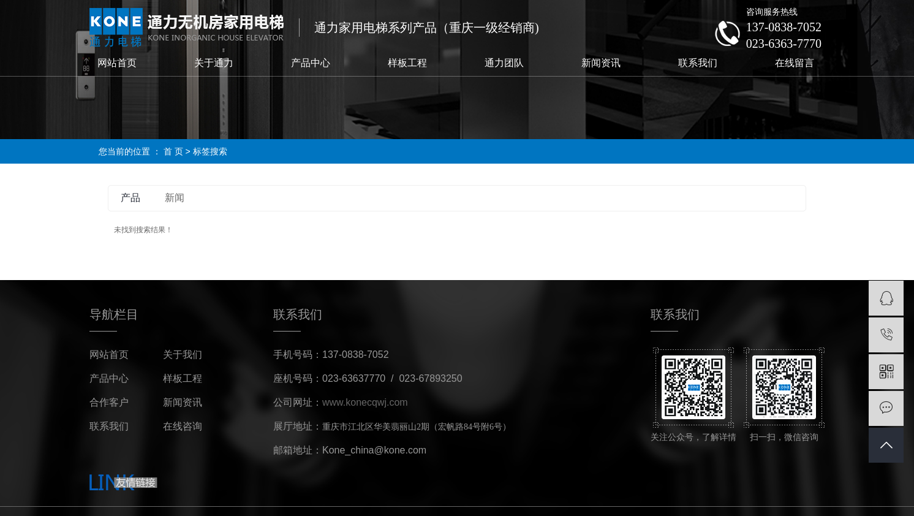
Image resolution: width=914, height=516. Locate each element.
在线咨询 (182, 426)
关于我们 (182, 354)
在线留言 (794, 63)
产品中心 (310, 63)
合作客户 (109, 402)
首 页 (173, 151)
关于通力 (213, 63)
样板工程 (407, 63)
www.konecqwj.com (365, 402)
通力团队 (504, 63)
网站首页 (117, 63)
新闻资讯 (601, 63)
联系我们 (697, 63)
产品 (130, 197)
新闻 (174, 197)
